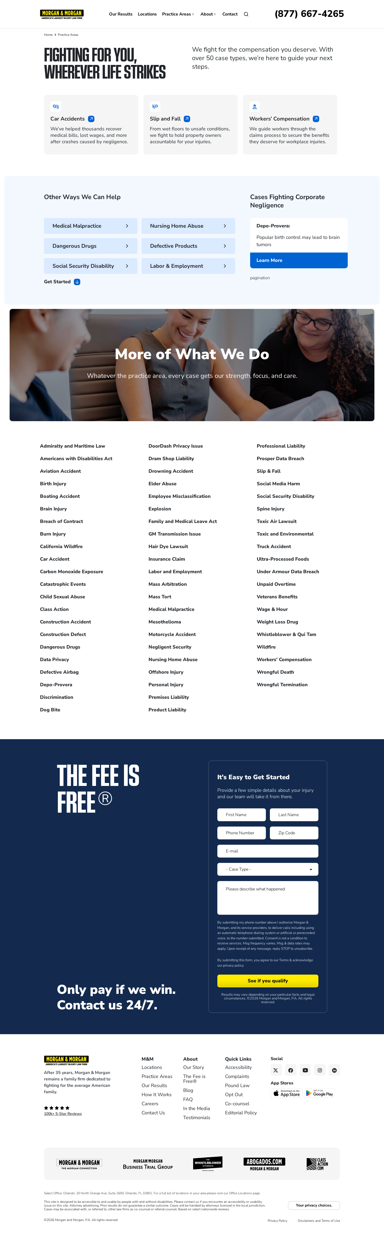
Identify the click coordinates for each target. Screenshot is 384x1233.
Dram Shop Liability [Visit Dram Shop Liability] (171, 458)
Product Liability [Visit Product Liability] (167, 710)
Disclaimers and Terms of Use (319, 1221)
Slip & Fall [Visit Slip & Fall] (269, 471)
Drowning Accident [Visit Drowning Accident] (171, 471)
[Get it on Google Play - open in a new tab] (319, 1093)
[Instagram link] (320, 1070)
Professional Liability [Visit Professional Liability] (281, 446)
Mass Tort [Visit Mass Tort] (160, 597)
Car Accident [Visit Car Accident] (54, 559)
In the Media (196, 1108)
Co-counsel (237, 1103)
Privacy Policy (277, 1221)
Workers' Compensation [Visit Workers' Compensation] (284, 659)
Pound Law (237, 1085)
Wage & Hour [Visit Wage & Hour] (272, 609)
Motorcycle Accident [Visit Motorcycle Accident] (172, 634)
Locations (147, 14)
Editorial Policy (241, 1112)
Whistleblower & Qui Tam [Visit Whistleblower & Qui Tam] (286, 634)
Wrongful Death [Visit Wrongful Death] (275, 672)
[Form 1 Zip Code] (294, 833)
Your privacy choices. (314, 1205)
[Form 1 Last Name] (294, 814)
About (209, 14)
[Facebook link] (291, 1070)
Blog (188, 1090)
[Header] (62, 14)
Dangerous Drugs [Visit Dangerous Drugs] (60, 647)
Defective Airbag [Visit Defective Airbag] (59, 672)
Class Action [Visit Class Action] (54, 609)
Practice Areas (178, 14)
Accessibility (238, 1067)
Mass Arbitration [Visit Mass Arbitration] (168, 584)
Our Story (193, 1067)
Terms (284, 960)
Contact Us (153, 1112)
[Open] (246, 14)
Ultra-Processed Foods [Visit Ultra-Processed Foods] (283, 559)
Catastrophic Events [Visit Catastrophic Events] (63, 584)
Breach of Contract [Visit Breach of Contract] (61, 521)
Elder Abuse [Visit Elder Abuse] (163, 483)
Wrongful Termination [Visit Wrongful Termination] (282, 684)
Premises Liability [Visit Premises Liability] (169, 697)
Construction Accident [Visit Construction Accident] (65, 622)
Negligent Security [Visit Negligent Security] (170, 647)
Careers (150, 1103)
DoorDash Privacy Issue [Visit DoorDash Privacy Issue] (176, 446)
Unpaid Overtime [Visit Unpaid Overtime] (276, 584)
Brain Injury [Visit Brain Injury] (53, 509)
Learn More (269, 262)
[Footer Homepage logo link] (84, 1060)
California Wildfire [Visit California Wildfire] (61, 546)
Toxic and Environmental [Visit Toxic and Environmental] (285, 534)
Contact (230, 14)
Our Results (121, 14)
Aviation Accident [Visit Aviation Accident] (60, 471)
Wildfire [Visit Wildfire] (266, 647)
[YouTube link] (305, 1070)
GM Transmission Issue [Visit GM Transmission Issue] (175, 534)
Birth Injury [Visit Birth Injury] (53, 483)
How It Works (157, 1094)
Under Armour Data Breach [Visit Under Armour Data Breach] (288, 571)
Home (48, 35)
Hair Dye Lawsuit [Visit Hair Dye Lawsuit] (168, 546)
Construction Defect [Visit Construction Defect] (63, 634)
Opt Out (234, 1094)
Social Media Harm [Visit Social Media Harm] (278, 483)
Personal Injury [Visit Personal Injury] (166, 684)
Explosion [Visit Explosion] (160, 509)
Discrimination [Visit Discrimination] (56, 697)
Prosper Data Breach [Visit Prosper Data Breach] (280, 458)
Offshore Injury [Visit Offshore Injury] (166, 672)
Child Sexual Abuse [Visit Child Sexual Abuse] (62, 597)
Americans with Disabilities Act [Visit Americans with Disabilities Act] (76, 458)
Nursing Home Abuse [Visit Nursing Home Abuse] (173, 659)
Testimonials (196, 1117)
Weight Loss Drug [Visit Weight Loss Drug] (277, 622)
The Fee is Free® (194, 1079)
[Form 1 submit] (267, 981)
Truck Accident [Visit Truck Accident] (274, 546)
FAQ (188, 1099)
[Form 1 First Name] (241, 814)
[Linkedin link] (334, 1070)
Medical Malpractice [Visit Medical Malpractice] (171, 609)
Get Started (62, 281)
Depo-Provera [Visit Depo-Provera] (56, 684)
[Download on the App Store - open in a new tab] (287, 1093)
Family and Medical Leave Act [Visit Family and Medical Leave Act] (183, 521)
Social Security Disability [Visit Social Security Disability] (285, 496)
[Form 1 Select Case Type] (267, 869)
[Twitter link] (276, 1070)
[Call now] (309, 14)
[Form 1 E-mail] (267, 851)
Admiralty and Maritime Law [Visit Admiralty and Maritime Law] (72, 446)
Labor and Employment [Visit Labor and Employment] (175, 571)
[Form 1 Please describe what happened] (267, 898)
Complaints (237, 1076)
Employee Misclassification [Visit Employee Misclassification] (180, 496)
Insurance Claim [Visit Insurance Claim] (167, 559)
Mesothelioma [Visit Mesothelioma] (165, 622)
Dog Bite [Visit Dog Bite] (50, 710)
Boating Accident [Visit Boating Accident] (60, 496)
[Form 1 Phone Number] (241, 833)
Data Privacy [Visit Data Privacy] (54, 659)
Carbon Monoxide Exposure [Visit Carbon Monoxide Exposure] (71, 571)
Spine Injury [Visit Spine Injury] (271, 509)
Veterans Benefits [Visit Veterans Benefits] (277, 597)
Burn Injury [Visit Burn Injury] (53, 534)
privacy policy (233, 965)
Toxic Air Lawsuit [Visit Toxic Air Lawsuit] (277, 521)
